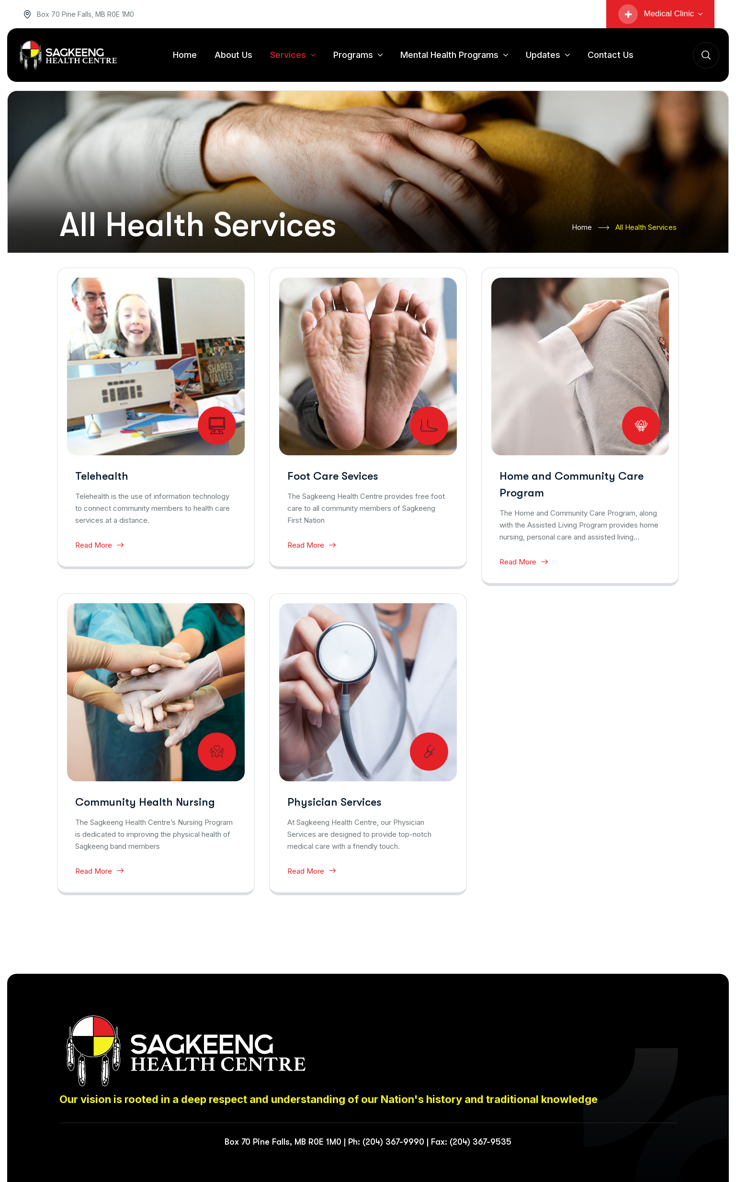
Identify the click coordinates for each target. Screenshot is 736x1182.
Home (590, 228)
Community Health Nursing (145, 802)
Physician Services (334, 802)
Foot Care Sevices (332, 476)
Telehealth (101, 476)
